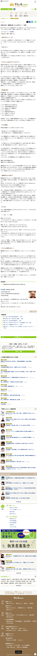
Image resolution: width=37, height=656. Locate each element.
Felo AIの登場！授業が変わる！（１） (9, 386)
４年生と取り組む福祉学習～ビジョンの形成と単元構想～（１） (20, 437)
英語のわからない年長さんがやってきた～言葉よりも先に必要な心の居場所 (21, 419)
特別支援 (29, 583)
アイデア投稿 (17, 645)
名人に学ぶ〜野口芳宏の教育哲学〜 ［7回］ (13, 316)
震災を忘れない (13, 513)
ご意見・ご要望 (12, 351)
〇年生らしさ (4, 390)
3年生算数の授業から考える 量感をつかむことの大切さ (14, 367)
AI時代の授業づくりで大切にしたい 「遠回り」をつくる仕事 (19, 483)
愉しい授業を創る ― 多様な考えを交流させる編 (11, 382)
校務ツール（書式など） (23, 630)
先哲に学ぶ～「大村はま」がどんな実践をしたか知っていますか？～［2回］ (18, 327)
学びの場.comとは (9, 591)
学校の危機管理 (13, 520)
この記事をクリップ (12, 337)
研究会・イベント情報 (11, 640)
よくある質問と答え (20, 593)
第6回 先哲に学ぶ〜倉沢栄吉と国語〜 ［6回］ (13, 318)
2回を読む (33, 311)
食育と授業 (30, 607)
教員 (2, 583)
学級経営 (32, 579)
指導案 (8, 628)
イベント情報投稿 (25, 645)
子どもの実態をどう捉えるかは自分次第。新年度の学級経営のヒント (21, 456)
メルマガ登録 (9, 645)
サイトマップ (29, 593)
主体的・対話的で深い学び (20, 583)
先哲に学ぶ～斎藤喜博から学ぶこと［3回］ (13, 324)
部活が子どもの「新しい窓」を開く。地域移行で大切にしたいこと (20, 413)
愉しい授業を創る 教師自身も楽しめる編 (10, 399)
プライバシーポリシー (27, 591)
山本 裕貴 (11, 31)
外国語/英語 (11, 583)
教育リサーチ (9, 609)
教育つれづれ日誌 (14, 18)
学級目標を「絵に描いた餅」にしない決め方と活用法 (18, 425)
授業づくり (12, 33)
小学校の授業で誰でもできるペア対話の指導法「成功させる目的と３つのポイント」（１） (21, 468)
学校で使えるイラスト (11, 630)
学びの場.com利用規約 (10, 593)
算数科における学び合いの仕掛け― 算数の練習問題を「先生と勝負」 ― (17, 361)
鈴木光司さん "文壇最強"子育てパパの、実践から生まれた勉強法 (21, 556)
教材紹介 (31, 603)
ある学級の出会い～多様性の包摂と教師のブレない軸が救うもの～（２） (20, 478)
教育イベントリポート (11, 607)
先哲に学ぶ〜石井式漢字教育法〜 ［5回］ (12, 320)
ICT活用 (25, 579)
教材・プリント (22, 628)
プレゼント (20, 640)
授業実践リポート (22, 607)
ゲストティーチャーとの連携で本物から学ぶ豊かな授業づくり (20, 431)
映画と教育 (12, 511)
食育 (8, 581)
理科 (34, 581)
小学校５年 (3, 581)
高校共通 (23, 581)
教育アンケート (10, 635)
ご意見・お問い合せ (11, 647)
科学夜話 (11, 524)
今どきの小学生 (13, 526)
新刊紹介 (26, 603)
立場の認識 (3, 404)
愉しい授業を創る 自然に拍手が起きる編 (10, 395)
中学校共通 (18, 581)
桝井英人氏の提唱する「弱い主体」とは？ (15, 461)
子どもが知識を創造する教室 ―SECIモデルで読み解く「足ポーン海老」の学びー (18, 372)
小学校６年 (12, 581)
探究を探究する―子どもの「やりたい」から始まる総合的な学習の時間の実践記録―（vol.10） (20, 488)
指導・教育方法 (16, 579)
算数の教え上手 (13, 518)
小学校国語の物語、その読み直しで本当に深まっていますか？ (20, 443)
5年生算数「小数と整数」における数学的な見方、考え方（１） (20, 449)
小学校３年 (3, 33)
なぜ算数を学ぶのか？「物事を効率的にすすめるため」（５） (14, 377)
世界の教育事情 (13, 522)
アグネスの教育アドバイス (10, 411)
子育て (30, 581)
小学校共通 (3, 579)
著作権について (17, 591)
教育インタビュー (9, 554)
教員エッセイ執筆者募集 (22, 647)
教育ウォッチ (19, 603)
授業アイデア (14, 628)
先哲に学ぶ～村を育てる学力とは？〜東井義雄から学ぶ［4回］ (17, 322)
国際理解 (6, 583)
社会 (27, 581)
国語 (8, 33)
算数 (21, 579)
